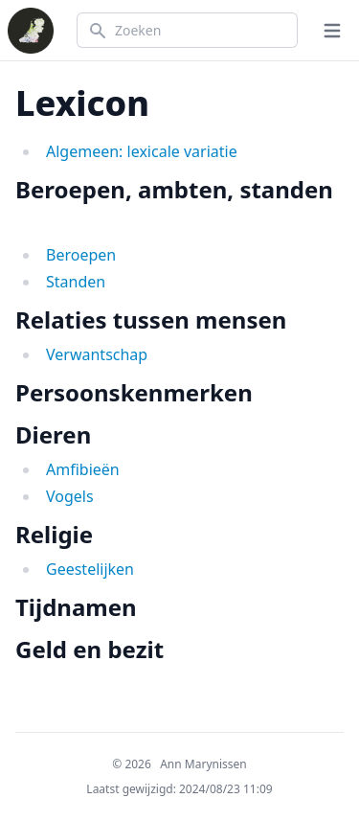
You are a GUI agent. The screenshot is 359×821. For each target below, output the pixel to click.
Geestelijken (90, 569)
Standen (75, 281)
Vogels (70, 496)
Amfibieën (83, 469)
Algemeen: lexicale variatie (141, 151)
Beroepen (81, 254)
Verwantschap (96, 354)
